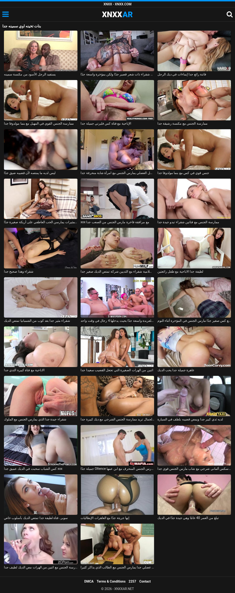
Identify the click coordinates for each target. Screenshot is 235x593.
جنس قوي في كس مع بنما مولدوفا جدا (183, 173)
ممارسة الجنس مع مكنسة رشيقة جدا (182, 123)
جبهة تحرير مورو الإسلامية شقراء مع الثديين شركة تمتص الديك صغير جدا (117, 271)
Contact (145, 581)
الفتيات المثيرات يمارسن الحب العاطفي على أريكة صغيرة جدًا (41, 222)
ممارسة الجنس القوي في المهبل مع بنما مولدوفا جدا (39, 123)
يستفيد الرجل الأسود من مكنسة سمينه (30, 74)
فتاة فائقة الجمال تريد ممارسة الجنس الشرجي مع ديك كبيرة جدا (117, 419)
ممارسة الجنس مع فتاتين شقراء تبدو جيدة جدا (188, 222)
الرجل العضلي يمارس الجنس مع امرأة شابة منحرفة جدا (117, 173)
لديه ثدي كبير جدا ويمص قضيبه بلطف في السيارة (190, 419)
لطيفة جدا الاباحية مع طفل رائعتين (180, 271)
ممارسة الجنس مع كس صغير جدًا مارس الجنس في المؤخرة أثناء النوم (194, 320)
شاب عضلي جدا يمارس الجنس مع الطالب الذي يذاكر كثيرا (117, 567)
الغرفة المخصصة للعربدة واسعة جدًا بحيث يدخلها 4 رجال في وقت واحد (117, 320)
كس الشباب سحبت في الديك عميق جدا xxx (33, 469)
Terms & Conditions (111, 581)
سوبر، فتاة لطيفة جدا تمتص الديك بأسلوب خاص (36, 518)
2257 (132, 581)
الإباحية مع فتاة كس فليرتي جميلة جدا (106, 123)
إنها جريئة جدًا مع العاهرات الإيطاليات (105, 518)
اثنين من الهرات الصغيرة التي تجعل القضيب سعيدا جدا (117, 370)
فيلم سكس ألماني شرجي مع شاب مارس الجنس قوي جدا (194, 469)
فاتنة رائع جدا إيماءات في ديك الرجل (181, 74)
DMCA (89, 581)
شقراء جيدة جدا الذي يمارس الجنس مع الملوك (35, 419)
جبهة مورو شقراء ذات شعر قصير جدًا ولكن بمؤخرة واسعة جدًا (117, 74)
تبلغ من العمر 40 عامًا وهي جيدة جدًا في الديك (188, 518)
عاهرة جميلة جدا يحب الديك (176, 370)
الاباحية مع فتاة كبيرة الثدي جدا (24, 370)
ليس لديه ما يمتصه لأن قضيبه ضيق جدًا (29, 173)
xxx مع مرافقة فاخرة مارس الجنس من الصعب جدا (115, 222)
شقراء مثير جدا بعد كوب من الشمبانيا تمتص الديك (37, 320)
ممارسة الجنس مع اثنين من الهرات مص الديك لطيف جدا (41, 567)
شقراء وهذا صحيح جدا (18, 271)
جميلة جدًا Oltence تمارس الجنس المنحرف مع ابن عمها (117, 469)
